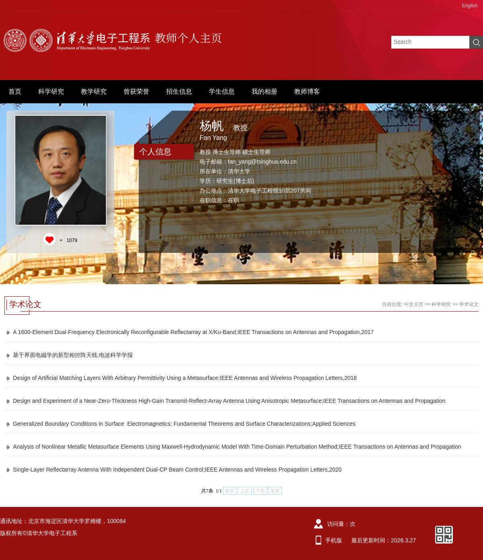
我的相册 (264, 91)
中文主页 (413, 304)
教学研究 (94, 91)
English (470, 5)
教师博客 (307, 91)
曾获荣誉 (136, 91)
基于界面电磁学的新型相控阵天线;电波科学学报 (73, 355)
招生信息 (179, 91)
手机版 (333, 540)
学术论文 (469, 304)
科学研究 (51, 91)
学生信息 (222, 91)
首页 (14, 91)
